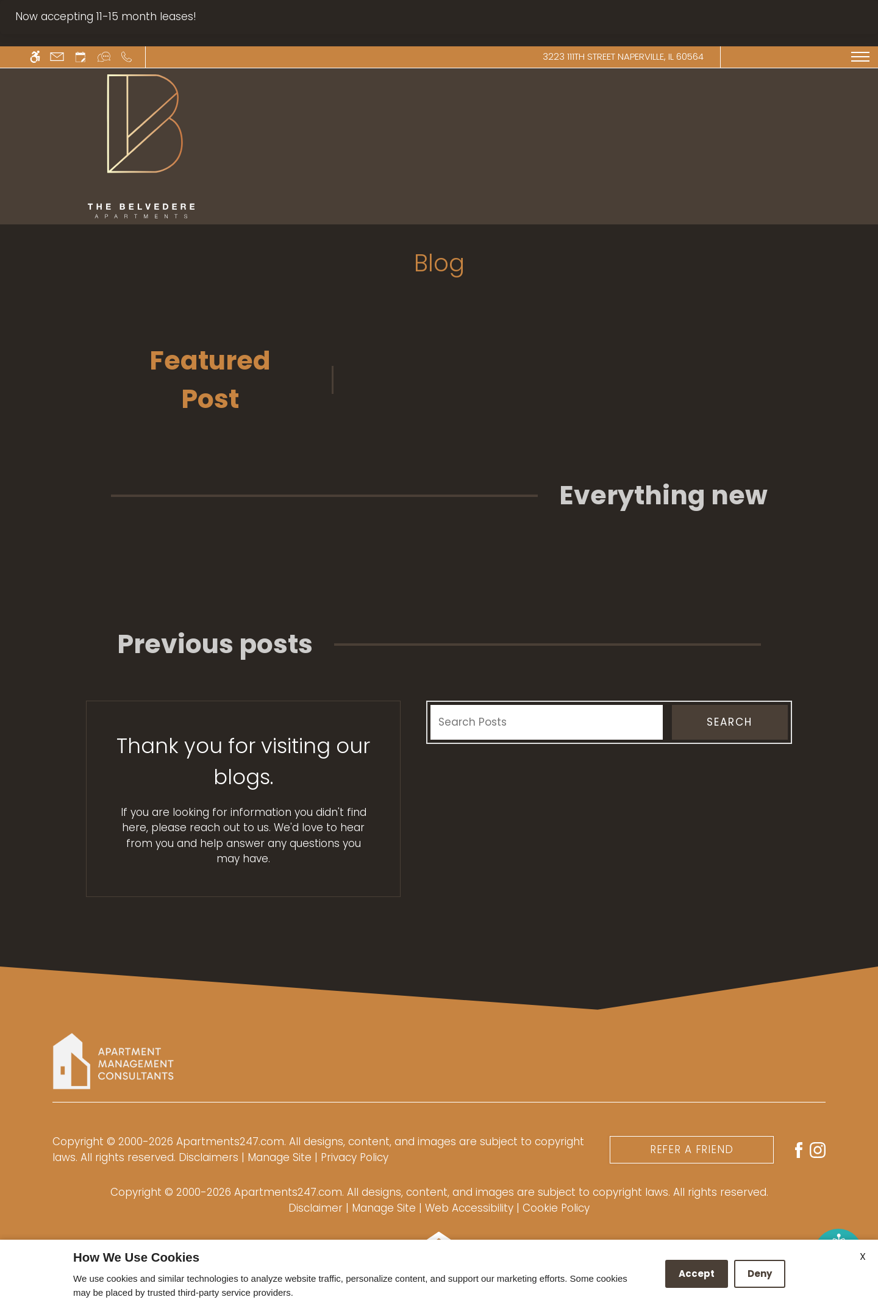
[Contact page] (57, 57)
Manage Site (384, 1208)
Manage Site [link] (280, 1157)
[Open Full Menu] (860, 57)
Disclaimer (315, 1208)
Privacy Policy (354, 1157)
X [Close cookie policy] (863, 1256)
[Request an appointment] (80, 57)
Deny (760, 1273)
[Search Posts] (546, 722)
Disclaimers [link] (208, 1157)
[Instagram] (818, 1149)
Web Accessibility (469, 1208)
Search (729, 722)
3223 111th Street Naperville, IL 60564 (623, 56)
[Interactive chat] (104, 57)
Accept (697, 1273)
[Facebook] (798, 1149)
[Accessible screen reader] (35, 57)
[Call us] (126, 57)
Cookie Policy (556, 1208)
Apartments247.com (230, 1141)
